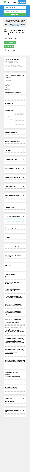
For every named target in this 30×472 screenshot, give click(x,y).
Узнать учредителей (10, 42)
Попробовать (21, 2)
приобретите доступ (15, 25)
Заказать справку (9, 46)
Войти (14, 2)
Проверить (15, 15)
